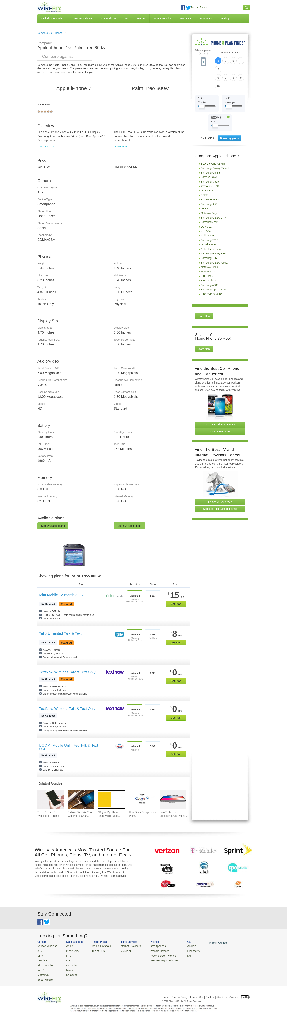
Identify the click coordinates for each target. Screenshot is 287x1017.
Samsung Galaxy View (214, 233)
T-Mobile (41, 959)
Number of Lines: (231, 52)
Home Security (162, 18)
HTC (66, 954)
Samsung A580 (209, 265)
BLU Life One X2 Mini (213, 143)
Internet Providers (125, 945)
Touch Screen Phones (155, 954)
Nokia (67, 968)
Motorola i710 (208, 251)
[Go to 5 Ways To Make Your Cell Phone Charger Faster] (81, 799)
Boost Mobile (44, 976)
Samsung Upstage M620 (215, 269)
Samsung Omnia (210, 152)
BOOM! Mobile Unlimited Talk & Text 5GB (68, 747)
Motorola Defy (209, 193)
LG (65, 959)
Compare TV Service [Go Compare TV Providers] (220, 482)
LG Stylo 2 (207, 170)
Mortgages (206, 18)
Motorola (69, 963)
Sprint (40, 954)
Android (182, 945)
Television (121, 950)
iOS (180, 954)
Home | (166, 993)
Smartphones (151, 945)
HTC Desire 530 (210, 260)
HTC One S (207, 256)
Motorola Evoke (210, 247)
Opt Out (245, 994)
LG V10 (205, 188)
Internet (141, 18)
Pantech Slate (209, 157)
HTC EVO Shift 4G (211, 274)
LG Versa (206, 206)
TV (126, 18)
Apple (67, 945)
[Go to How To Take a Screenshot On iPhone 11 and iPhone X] (173, 799)
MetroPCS (42, 972)
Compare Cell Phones (49, 32)
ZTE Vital (206, 211)
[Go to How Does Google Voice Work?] (142, 799)
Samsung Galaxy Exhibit (215, 148)
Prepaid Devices (152, 950)
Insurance (185, 18)
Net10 (40, 968)
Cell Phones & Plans (53, 18)
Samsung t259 (209, 184)
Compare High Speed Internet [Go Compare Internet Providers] (220, 489)
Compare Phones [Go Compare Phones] (220, 411)
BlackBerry (70, 950)
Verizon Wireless (46, 945)
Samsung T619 (209, 220)
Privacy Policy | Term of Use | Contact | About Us (199, 993)
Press (203, 7)
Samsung (69, 972)
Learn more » (45, 146)
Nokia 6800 (207, 215)
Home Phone (108, 18)
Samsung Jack (209, 202)
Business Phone (83, 18)
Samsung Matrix (210, 161)
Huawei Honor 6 (210, 179)
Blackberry (183, 950)
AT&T (40, 950)
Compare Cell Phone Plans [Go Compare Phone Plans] (220, 404)
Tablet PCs (95, 950)
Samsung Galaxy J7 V (213, 197)
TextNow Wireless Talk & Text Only (67, 672)
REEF (204, 175)
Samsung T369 (209, 238)
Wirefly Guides (207, 942)
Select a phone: (203, 52)
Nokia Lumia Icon (211, 229)
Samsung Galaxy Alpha (214, 242)
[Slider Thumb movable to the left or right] (202, 87)
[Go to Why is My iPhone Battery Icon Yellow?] (111, 799)
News (194, 7)
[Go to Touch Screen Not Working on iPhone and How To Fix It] (50, 799)
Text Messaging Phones (156, 959)
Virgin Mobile (44, 963)
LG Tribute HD (209, 224)
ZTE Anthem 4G (210, 166)
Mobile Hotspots (98, 945)
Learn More (204, 296)
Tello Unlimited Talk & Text (60, 633)
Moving (225, 18)
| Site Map (234, 993)
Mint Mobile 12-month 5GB (61, 595)
